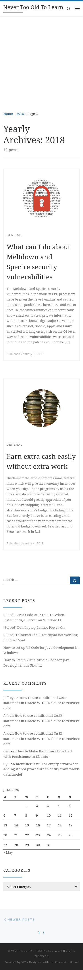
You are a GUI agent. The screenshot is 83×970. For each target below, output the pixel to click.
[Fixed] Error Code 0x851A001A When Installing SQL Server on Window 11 (33, 617)
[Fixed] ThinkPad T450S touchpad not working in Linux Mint (40, 637)
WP (23, 962)
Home (8, 113)
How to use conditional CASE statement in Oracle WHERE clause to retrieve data (41, 702)
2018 (20, 113)
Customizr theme (67, 962)
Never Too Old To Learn (38, 951)
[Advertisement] (41, 60)
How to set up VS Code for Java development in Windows (40, 650)
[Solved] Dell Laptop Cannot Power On (34, 627)
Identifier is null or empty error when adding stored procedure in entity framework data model (41, 769)
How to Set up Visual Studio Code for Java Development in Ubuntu (36, 662)
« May (8, 852)
